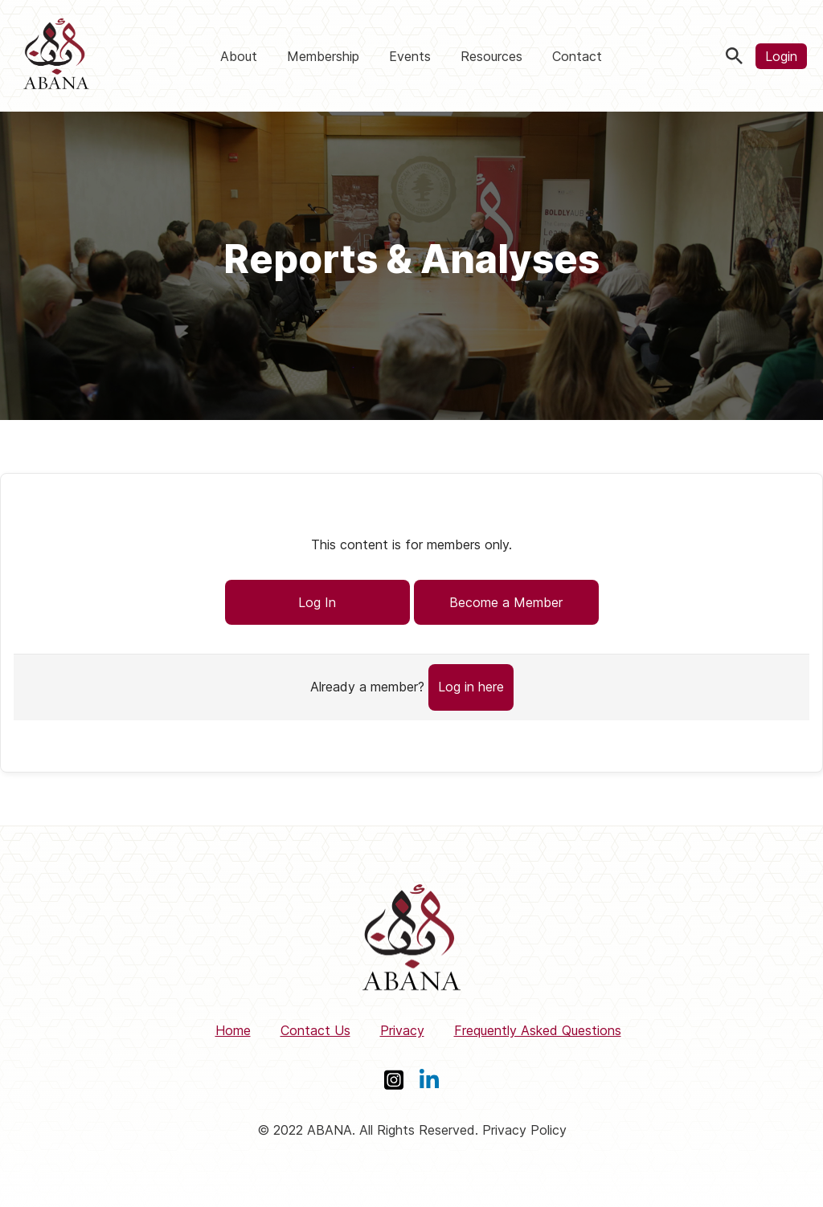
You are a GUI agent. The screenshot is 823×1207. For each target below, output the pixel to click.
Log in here (471, 687)
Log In (317, 602)
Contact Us (315, 1030)
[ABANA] (56, 56)
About (238, 56)
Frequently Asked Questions (537, 1030)
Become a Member (506, 602)
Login (781, 56)
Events (410, 56)
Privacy (402, 1030)
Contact (577, 56)
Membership (323, 56)
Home (233, 1030)
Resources (491, 56)
